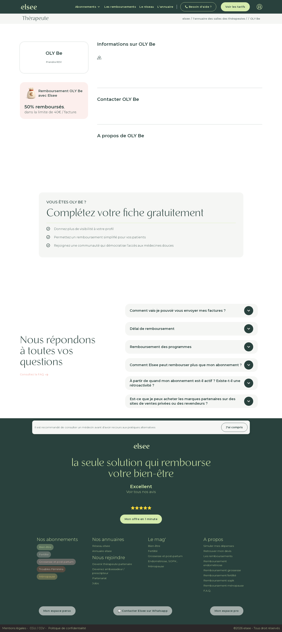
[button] (87, 6)
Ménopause (47, 576)
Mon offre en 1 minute (141, 519)
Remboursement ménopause (223, 585)
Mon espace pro (227, 611)
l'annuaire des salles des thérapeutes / (220, 18)
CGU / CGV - (38, 628)
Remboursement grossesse (222, 570)
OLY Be (255, 18)
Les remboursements (120, 6)
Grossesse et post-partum (165, 556)
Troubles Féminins (51, 569)
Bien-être (45, 547)
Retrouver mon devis (217, 551)
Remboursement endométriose (215, 563)
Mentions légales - (15, 628)
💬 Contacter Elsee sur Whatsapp (143, 611)
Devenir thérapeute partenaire (112, 564)
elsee (186, 18)
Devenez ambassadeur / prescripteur (108, 571)
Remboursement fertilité (219, 575)
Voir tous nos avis (141, 492)
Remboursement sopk (218, 580)
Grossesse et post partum (56, 561)
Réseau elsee (101, 546)
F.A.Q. (207, 590)
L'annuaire (165, 6)
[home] (28, 7)
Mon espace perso (57, 611)
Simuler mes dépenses (218, 546)
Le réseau (146, 6)
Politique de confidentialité (67, 628)
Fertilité (44, 554)
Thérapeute (35, 19)
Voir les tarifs (235, 6)
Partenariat (99, 578)
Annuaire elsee (102, 551)
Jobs (95, 583)
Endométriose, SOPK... (163, 561)
